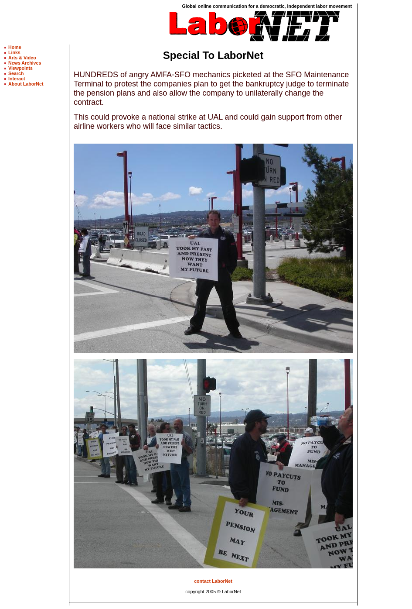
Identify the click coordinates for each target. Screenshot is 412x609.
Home (14, 47)
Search (16, 73)
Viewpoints (20, 68)
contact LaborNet (213, 581)
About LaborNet (26, 83)
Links (14, 52)
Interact (16, 78)
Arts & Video (22, 57)
